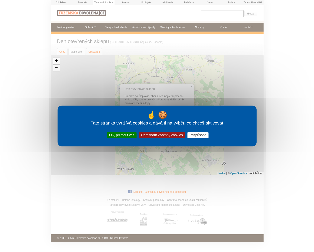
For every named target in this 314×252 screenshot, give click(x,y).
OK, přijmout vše (121, 135)
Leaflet (222, 173)
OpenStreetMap (239, 173)
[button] (56, 61)
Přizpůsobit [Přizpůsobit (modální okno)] (197, 135)
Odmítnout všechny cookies (162, 135)
